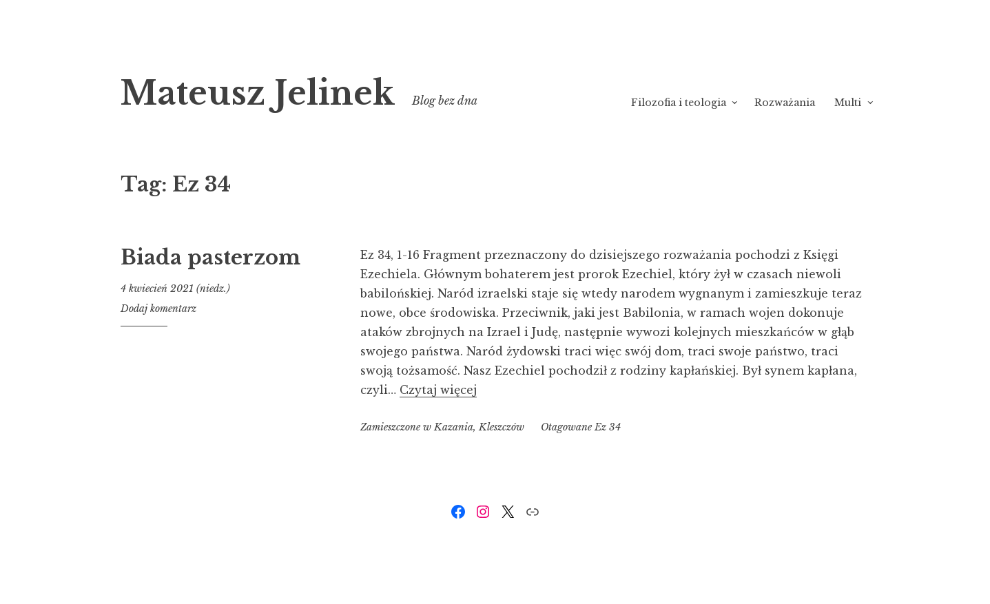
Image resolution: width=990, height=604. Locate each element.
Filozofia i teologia (678, 102)
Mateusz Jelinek (258, 93)
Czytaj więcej (438, 390)
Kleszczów (501, 427)
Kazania (453, 427)
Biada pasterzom (210, 257)
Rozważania (784, 102)
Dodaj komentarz (158, 308)
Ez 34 (608, 427)
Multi (847, 102)
